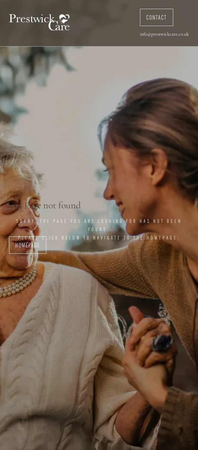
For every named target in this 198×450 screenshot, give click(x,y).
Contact (156, 18)
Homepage (27, 246)
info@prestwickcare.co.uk (164, 34)
